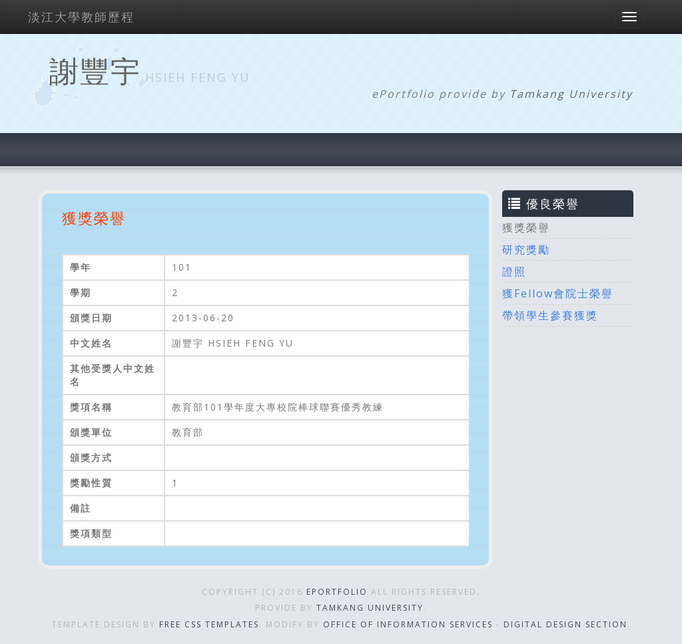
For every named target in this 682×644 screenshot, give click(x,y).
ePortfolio (337, 591)
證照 (514, 271)
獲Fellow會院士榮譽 (557, 293)
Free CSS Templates (209, 624)
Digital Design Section (565, 624)
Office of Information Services (408, 624)
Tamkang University (571, 93)
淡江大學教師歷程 (81, 17)
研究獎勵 (526, 249)
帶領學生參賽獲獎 (550, 315)
